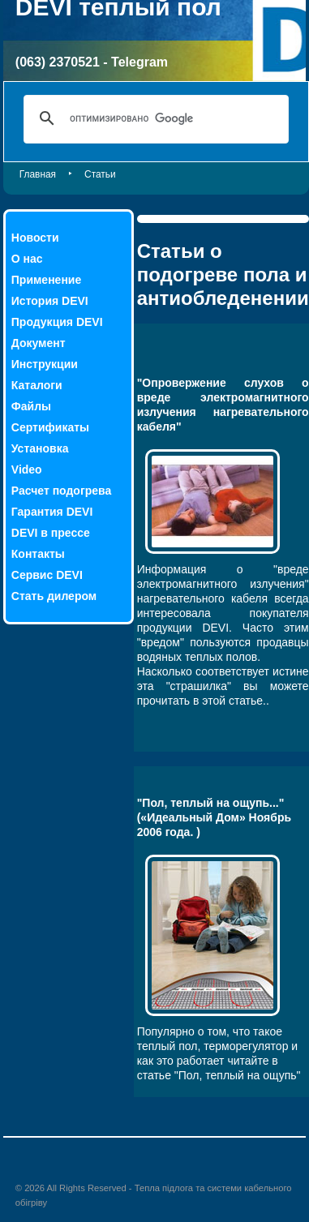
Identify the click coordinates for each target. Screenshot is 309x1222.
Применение (46, 279)
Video (26, 469)
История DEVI (49, 300)
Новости (35, 237)
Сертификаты (50, 427)
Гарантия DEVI (52, 511)
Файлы (31, 406)
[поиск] (154, 118)
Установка (40, 448)
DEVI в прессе (50, 532)
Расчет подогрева (61, 490)
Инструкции (44, 364)
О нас (27, 258)
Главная (37, 174)
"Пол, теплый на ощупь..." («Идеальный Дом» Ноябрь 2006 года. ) (214, 817)
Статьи (100, 174)
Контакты (38, 553)
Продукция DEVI (57, 321)
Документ (38, 343)
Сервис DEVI (47, 574)
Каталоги (36, 385)
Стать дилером (54, 596)
